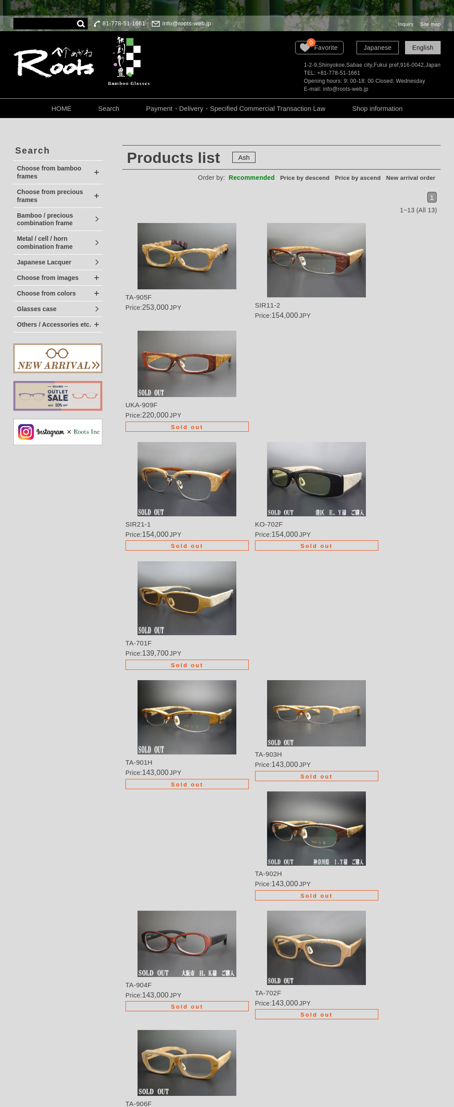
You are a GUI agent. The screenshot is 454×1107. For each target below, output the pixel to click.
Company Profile (250, 1013)
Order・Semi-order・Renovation (256, 930)
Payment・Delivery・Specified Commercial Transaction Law (235, 108)
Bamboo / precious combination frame (45, 219)
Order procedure (249, 959)
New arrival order (408, 177)
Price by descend (295, 177)
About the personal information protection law (263, 996)
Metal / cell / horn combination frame (45, 242)
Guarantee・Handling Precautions (257, 976)
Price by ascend (352, 177)
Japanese (378, 47)
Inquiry (405, 24)
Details (175, 270)
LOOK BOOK (245, 1025)
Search (109, 108)
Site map (430, 24)
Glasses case (37, 308)
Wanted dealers (248, 947)
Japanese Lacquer (44, 262)
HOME (61, 108)
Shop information (377, 108)
